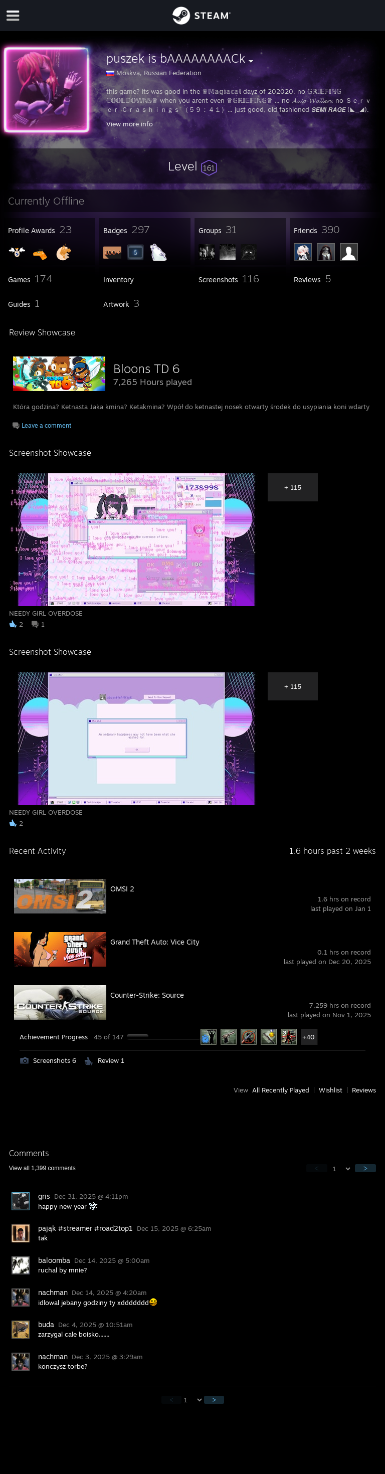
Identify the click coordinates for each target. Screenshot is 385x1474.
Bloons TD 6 (146, 368)
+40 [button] (308, 1037)
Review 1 (111, 1060)
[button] (192, 166)
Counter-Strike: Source (147, 995)
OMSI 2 (122, 888)
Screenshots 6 (54, 1060)
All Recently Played (280, 1090)
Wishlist (330, 1090)
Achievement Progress (54, 1037)
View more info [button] (129, 124)
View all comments (42, 1168)
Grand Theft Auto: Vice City (155, 942)
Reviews (364, 1090)
